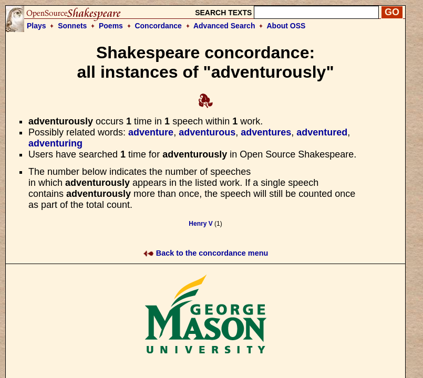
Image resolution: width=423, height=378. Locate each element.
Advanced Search (224, 26)
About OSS (286, 26)
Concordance (158, 26)
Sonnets (72, 26)
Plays (36, 26)
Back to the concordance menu (206, 253)
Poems (111, 26)
